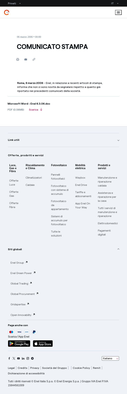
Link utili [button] (13, 139)
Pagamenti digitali (104, 232)
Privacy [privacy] (34, 368)
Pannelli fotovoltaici (58, 176)
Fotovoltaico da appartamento (60, 205)
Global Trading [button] (21, 283)
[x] (14, 358)
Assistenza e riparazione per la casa (107, 196)
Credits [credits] (22, 368)
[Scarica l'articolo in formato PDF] (35, 110)
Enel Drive (81, 184)
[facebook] (9, 358)
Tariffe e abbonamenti (83, 194)
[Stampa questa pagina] (17, 59)
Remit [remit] (97, 368)
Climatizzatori (34, 177)
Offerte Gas (13, 193)
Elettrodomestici (108, 223)
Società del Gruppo (54, 368)
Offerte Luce (13, 182)
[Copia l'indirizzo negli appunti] (34, 59)
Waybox (80, 177)
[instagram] (27, 358)
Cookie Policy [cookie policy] (81, 368)
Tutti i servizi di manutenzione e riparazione (107, 212)
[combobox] (110, 358)
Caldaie (30, 184)
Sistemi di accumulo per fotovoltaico (59, 220)
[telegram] (32, 358)
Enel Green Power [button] (23, 273)
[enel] (6, 12)
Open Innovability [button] (23, 315)
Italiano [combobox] (107, 358)
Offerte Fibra (13, 205)
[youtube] (18, 358)
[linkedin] (23, 358)
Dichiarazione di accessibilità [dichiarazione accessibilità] (26, 373)
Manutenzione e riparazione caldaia (107, 181)
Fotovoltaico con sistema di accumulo (59, 189)
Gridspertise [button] (20, 304)
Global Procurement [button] (25, 294)
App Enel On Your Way (82, 205)
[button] (25, 59)
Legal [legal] (11, 368)
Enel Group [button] (19, 262)
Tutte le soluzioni (56, 233)
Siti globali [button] (15, 249)
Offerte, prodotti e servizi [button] (26, 155)
